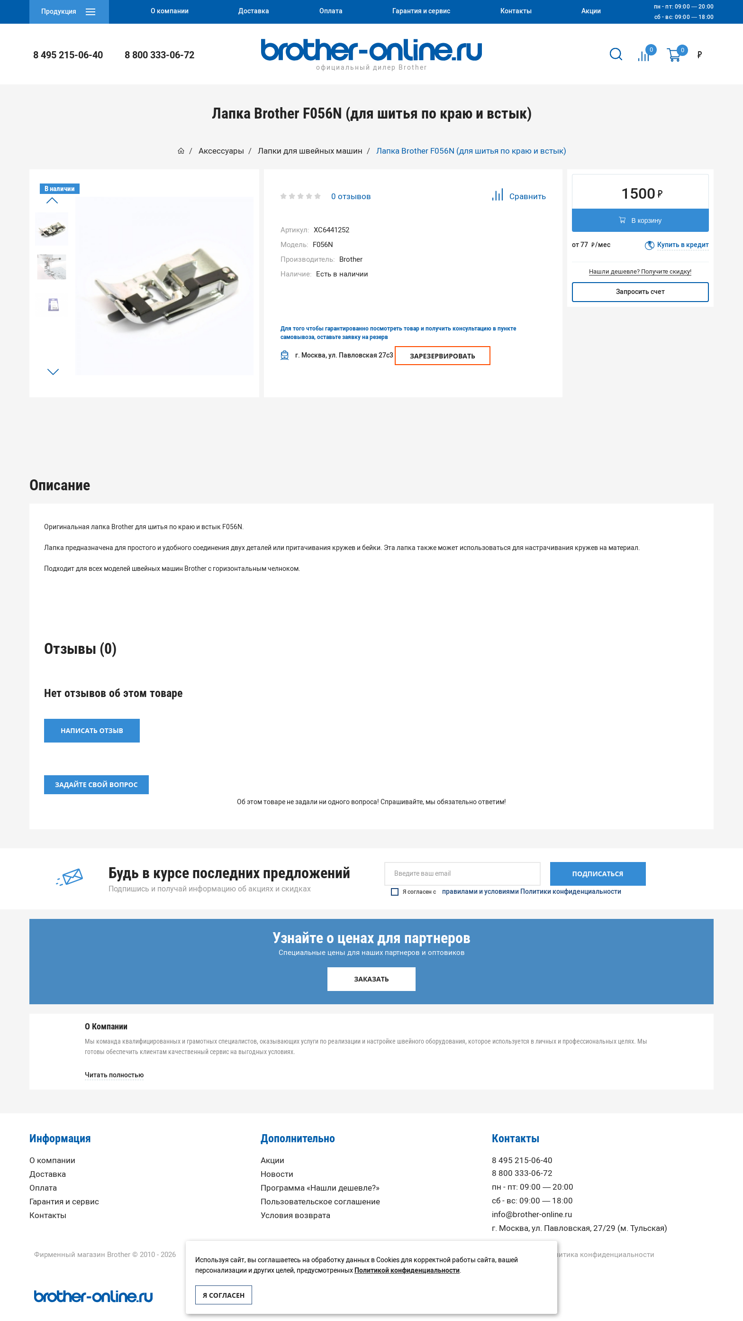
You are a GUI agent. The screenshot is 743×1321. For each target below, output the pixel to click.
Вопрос (509, 420)
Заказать (371, 966)
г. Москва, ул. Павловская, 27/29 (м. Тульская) (579, 1215)
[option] (51, 229)
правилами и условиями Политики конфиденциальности (531, 878)
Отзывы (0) (371, 420)
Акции (272, 1147)
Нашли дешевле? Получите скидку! (640, 271)
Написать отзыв (92, 717)
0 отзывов (351, 196)
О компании (52, 1147)
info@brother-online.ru (532, 1201)
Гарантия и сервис (64, 1188)
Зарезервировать (442, 355)
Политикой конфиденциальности (407, 1270)
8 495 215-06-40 (68, 55)
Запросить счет (640, 292)
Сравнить (518, 196)
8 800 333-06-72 (159, 55)
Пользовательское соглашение (320, 1188)
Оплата (43, 1175)
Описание (234, 420)
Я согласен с (506, 878)
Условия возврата (295, 1202)
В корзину (640, 221)
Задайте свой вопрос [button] (96, 771)
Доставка (47, 1161)
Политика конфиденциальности (599, 1241)
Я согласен (224, 1295)
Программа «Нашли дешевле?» (320, 1175)
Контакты (47, 1202)
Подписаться (598, 860)
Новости (277, 1161)
